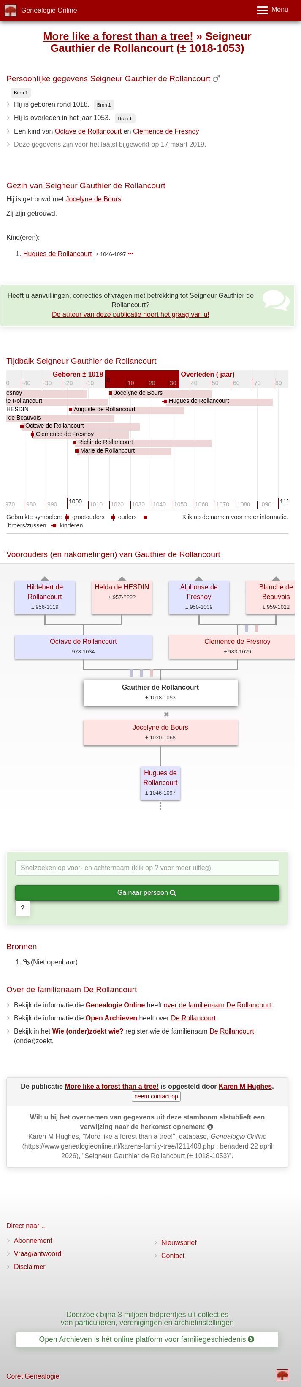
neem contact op (156, 1096)
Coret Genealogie (32, 1376)
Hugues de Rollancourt (57, 253)
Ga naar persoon (146, 892)
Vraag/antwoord (37, 1253)
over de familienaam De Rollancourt (217, 1005)
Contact (172, 1255)
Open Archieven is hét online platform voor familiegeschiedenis (147, 1339)
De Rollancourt (193, 1018)
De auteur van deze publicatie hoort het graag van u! (130, 314)
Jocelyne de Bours (94, 199)
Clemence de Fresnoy (166, 131)
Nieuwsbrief (179, 1242)
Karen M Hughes (245, 1086)
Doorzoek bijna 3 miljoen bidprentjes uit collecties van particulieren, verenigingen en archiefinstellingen (147, 1318)
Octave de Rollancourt (88, 131)
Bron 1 (21, 92)
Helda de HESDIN (122, 587)
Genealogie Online (49, 10)
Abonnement (33, 1240)
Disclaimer (30, 1266)
